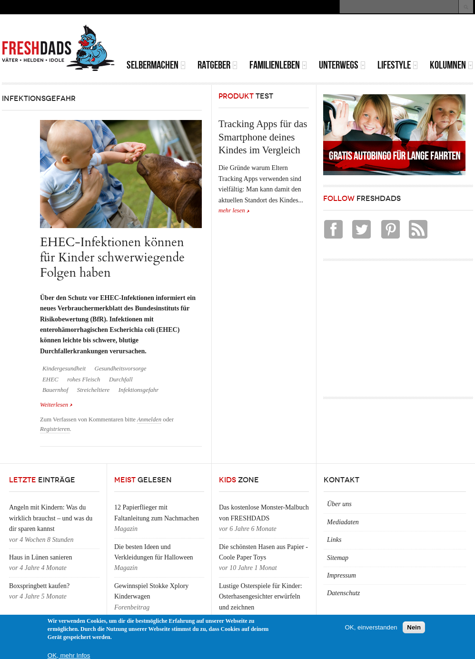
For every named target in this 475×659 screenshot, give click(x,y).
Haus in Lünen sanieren (40, 557)
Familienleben (278, 65)
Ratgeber (218, 65)
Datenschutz (343, 593)
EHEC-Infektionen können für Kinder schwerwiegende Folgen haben (112, 257)
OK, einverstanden (371, 627)
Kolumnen (451, 65)
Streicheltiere (93, 390)
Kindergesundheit (64, 368)
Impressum (341, 575)
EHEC (50, 379)
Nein (414, 627)
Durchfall (121, 379)
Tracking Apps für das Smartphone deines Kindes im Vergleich (262, 137)
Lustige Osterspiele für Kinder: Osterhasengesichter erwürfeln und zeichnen (260, 596)
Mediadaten (343, 522)
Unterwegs (342, 65)
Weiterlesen (56, 404)
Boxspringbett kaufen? (39, 585)
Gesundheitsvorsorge (121, 368)
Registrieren (55, 429)
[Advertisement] (361, 38)
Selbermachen (156, 65)
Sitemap (337, 557)
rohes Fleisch (83, 379)
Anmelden (149, 419)
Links (334, 539)
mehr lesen (231, 210)
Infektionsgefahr (138, 390)
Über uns (339, 504)
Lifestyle (397, 65)
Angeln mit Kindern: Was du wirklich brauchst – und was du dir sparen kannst (50, 518)
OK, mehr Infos (69, 655)
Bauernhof (55, 390)
